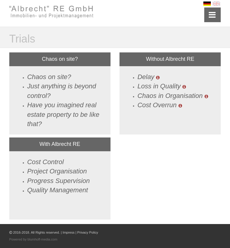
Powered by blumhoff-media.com (33, 239)
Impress (69, 232)
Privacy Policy (87, 232)
